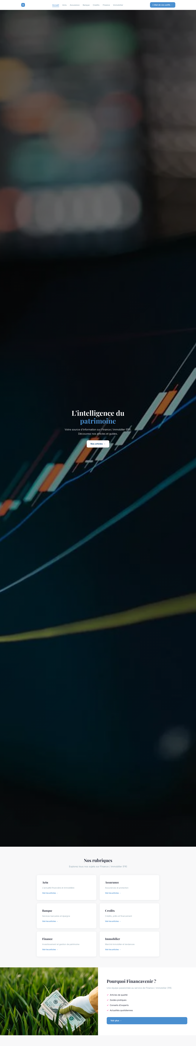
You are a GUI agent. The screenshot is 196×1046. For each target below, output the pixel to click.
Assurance (74, 5)
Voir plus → (116, 1020)
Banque (86, 5)
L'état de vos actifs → (163, 5)
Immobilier (118, 5)
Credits (96, 5)
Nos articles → (98, 443)
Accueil (55, 5)
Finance (106, 5)
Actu (64, 5)
